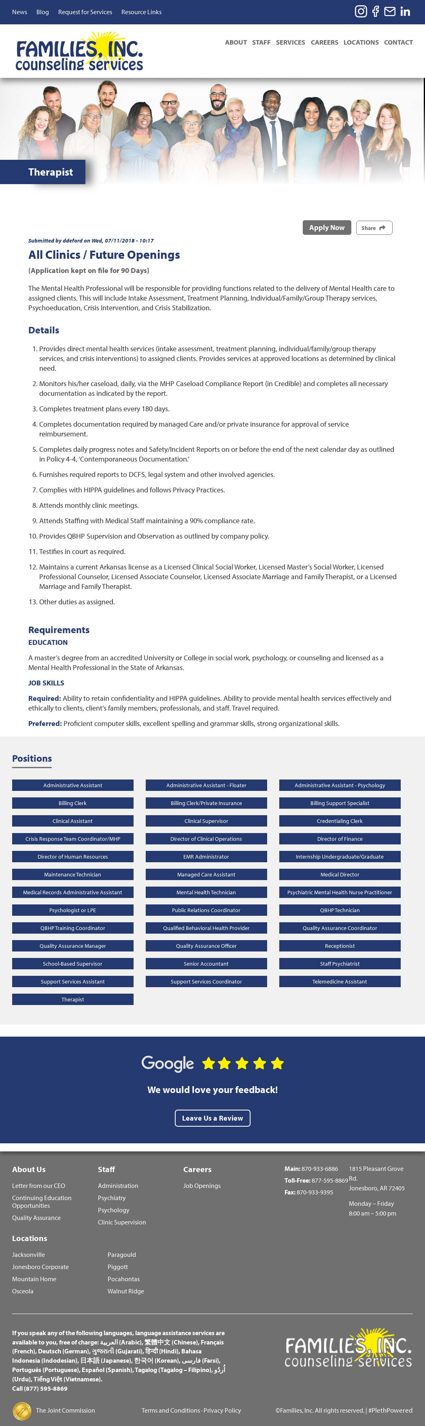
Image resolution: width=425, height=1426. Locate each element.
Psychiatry (112, 1188)
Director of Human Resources (73, 844)
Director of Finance (340, 826)
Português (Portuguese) (45, 1362)
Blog (42, 12)
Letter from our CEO (38, 1175)
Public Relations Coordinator (206, 897)
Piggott (118, 1259)
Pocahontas (124, 1271)
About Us (29, 1157)
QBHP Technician (340, 897)
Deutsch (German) (63, 1343)
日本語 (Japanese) (105, 1353)
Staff (250, 43)
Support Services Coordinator (206, 969)
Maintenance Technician (72, 861)
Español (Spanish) (107, 1362)
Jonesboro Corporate (40, 1259)
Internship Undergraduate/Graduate (340, 844)
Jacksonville (28, 1247)
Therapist (73, 986)
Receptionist (340, 933)
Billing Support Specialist (340, 790)
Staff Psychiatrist (340, 951)
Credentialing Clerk (340, 808)
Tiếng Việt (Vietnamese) (67, 1371)
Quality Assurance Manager (73, 933)
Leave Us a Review (212, 1105)
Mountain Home (34, 1271)
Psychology (114, 1200)
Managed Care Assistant (206, 861)
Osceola (23, 1283)
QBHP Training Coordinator (72, 915)
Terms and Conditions (171, 1402)
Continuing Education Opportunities (42, 1191)
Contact (398, 43)
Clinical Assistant (73, 808)
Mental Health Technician (206, 879)
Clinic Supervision (122, 1212)
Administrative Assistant (72, 772)
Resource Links (141, 12)
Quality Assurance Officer (206, 933)
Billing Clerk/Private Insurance (206, 790)
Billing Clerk (73, 790)
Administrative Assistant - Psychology (340, 772)
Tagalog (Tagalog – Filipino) (173, 1362)
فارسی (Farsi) (200, 1353)
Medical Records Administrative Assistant (72, 879)
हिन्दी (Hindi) (161, 1343)
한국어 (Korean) (156, 1353)
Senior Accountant (206, 951)
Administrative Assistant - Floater (206, 772)
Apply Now (327, 215)
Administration (118, 1175)
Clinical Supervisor (206, 808)
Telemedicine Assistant (339, 969)
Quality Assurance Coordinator (340, 915)
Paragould (122, 1247)
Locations (358, 43)
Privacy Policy (222, 1402)
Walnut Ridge (126, 1283)
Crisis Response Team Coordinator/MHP (73, 826)
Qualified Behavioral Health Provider (206, 915)
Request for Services (85, 12)
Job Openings (202, 1175)
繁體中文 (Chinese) (171, 1334)
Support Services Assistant (73, 969)
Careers (319, 43)
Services (282, 43)
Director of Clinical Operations (206, 826)
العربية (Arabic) (121, 1334)
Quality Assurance (36, 1207)
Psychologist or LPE (72, 897)
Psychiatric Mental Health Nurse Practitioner (339, 879)
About (222, 43)
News (19, 12)
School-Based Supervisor (72, 951)
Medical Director (340, 861)
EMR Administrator (206, 844)
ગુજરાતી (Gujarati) (117, 1343)
